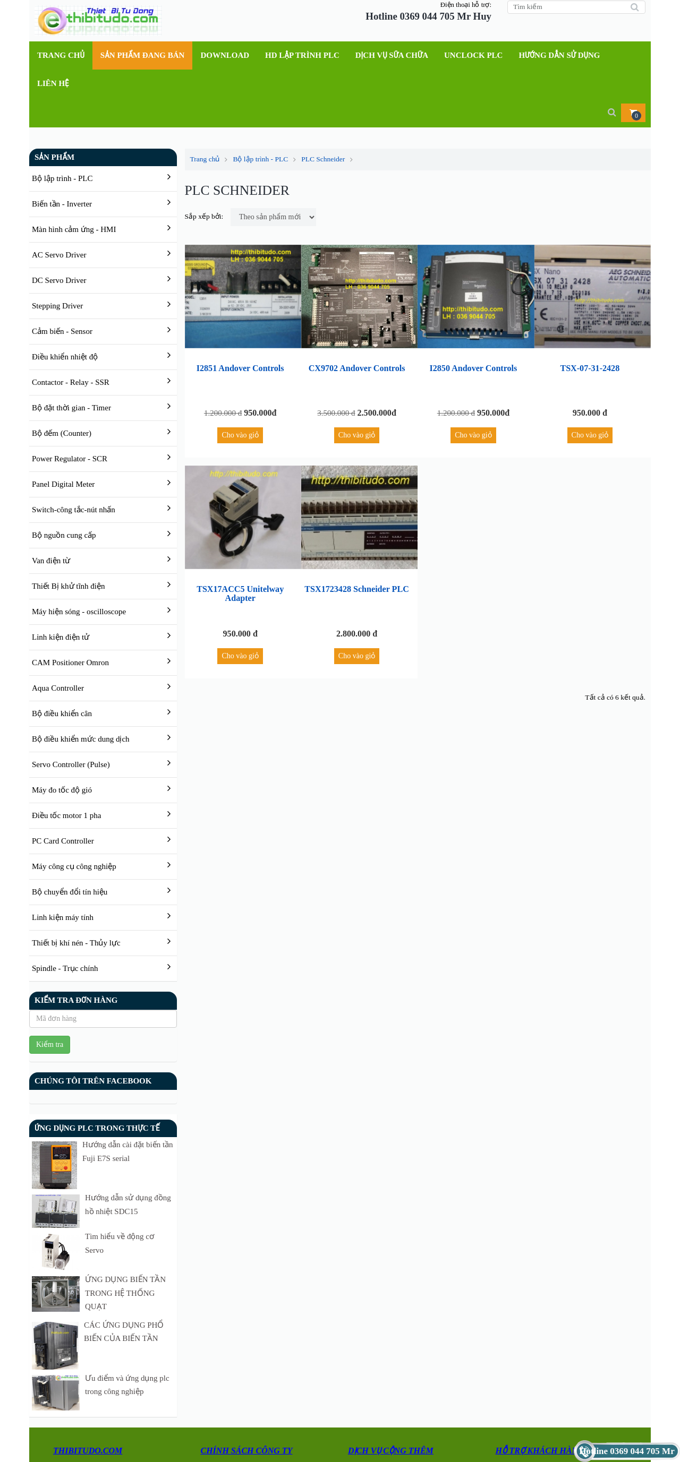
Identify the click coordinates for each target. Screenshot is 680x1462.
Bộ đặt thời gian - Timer (71, 407)
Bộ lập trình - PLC (62, 178)
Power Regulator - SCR (69, 458)
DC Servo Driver (59, 280)
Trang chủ (209, 159)
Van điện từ (51, 560)
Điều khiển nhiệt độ (65, 356)
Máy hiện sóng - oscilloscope (79, 611)
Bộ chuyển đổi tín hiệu (69, 892)
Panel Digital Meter (63, 484)
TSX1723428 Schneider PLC (357, 605)
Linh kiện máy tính (63, 917)
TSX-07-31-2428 (590, 371)
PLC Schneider (323, 159)
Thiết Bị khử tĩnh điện (68, 586)
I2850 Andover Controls (474, 371)
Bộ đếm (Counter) (61, 433)
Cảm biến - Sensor (62, 331)
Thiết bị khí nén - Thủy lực (76, 943)
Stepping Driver (57, 306)
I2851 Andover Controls (240, 371)
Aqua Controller (58, 688)
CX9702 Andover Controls (357, 371)
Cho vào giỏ (240, 444)
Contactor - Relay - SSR (70, 382)
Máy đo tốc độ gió (62, 790)
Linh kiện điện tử (60, 637)
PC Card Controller (63, 841)
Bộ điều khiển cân (62, 713)
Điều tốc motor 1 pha (66, 815)
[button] (633, 113)
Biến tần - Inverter (62, 204)
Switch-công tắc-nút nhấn (73, 509)
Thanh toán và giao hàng (241, 1378)
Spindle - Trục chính (65, 968)
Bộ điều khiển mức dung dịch (81, 739)
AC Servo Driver (59, 255)
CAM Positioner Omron (70, 662)
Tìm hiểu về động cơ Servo (109, 1210)
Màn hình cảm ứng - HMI (74, 229)
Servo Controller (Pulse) (71, 764)
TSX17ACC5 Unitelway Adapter (240, 605)
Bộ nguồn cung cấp (64, 535)
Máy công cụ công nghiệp (74, 866)
